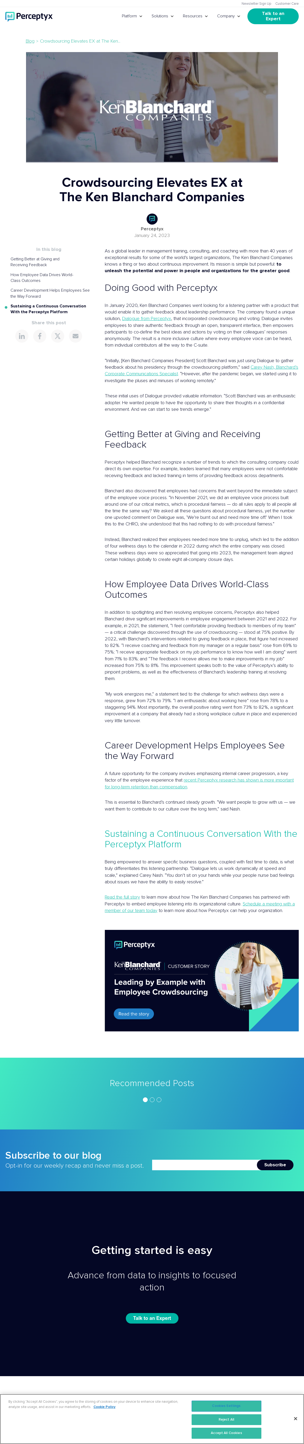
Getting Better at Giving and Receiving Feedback (35, 262)
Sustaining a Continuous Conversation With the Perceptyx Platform (48, 309)
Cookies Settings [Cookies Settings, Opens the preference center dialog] (226, 1406)
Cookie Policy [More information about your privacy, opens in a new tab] (104, 1407)
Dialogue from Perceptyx (146, 318)
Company (226, 16)
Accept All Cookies (226, 1433)
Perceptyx (152, 229)
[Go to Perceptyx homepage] (29, 16)
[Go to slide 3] (159, 1099)
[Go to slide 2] (152, 1099)
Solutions (160, 16)
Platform (129, 16)
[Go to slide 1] (145, 1099)
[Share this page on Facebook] (39, 336)
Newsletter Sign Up (256, 4)
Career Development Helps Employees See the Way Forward (50, 293)
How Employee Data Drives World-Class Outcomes (42, 278)
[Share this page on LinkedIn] (21, 336)
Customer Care (287, 4)
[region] (152, 1099)
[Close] (295, 1419)
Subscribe (275, 1165)
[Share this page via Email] (75, 336)
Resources (192, 16)
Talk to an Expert (274, 16)
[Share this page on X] (57, 336)
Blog (30, 41)
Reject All (226, 1419)
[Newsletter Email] (204, 1165)
